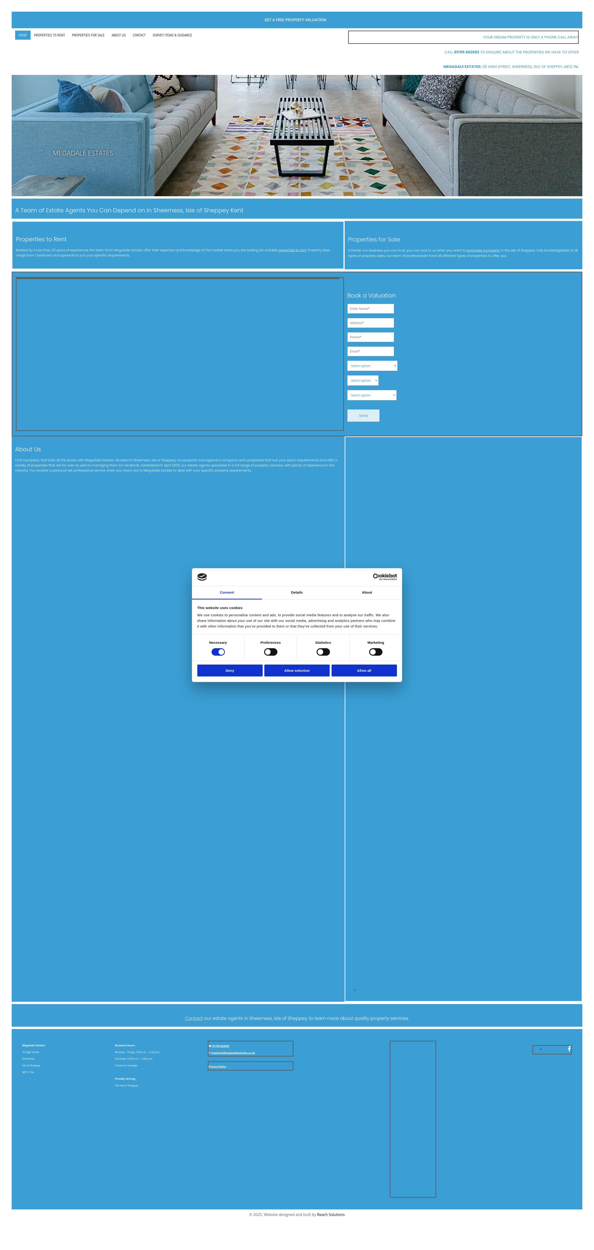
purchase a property (483, 250)
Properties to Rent (49, 35)
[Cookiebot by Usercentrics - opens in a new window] (376, 577)
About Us (119, 35)
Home (23, 35)
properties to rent (292, 250)
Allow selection (297, 670)
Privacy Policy (217, 1066)
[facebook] (569, 1048)
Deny (230, 670)
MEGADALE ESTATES (83, 152)
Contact (139, 35)
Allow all (364, 670)
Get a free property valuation (297, 19)
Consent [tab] (227, 592)
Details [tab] (297, 592)
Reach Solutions (331, 1214)
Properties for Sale (88, 35)
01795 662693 (220, 1046)
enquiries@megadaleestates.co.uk (233, 1052)
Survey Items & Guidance (172, 35)
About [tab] (367, 592)
